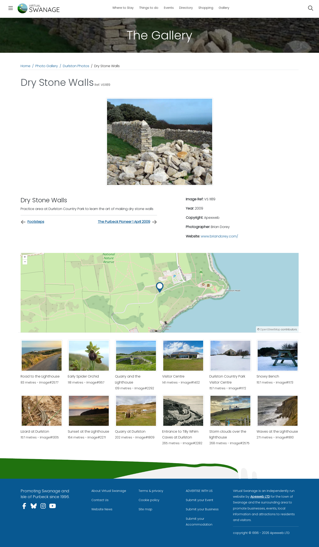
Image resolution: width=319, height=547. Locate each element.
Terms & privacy (151, 491)
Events (169, 8)
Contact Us (100, 500)
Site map (145, 509)
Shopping (205, 8)
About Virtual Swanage (108, 491)
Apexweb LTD (260, 496)
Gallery (224, 8)
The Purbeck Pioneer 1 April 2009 (127, 222)
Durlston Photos (76, 65)
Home (25, 65)
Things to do (148, 8)
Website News (101, 509)
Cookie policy (149, 500)
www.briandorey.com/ (219, 236)
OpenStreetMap (270, 329)
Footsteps (32, 222)
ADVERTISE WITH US (199, 491)
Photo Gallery (46, 65)
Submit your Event (199, 500)
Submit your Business (202, 509)
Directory (186, 8)
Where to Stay (123, 8)
